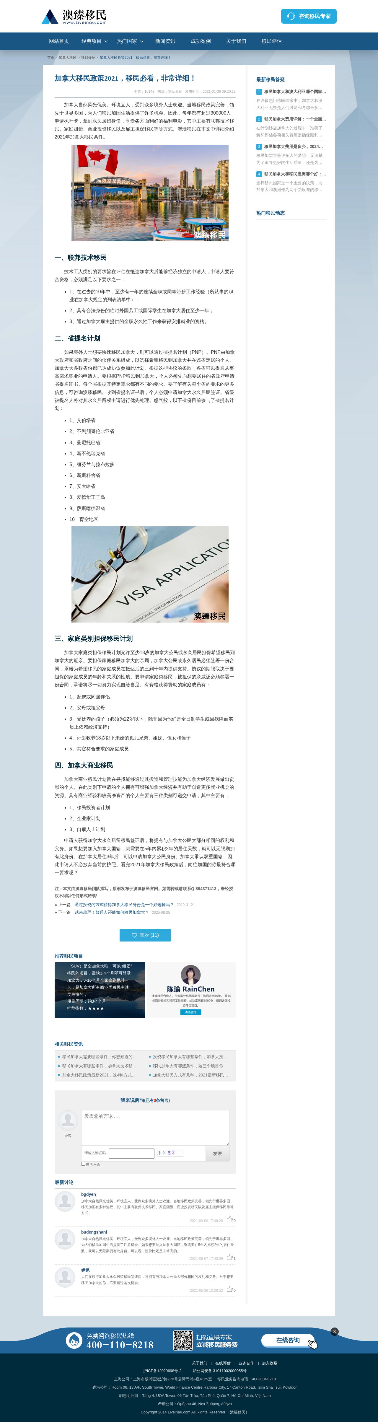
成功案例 (201, 41)
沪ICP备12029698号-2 (162, 1371)
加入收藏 (269, 1363)
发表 (217, 1153)
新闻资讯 (165, 41)
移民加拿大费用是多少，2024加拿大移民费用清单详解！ (316, 146)
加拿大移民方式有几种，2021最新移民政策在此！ (192, 1075)
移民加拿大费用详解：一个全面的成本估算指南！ (309, 119)
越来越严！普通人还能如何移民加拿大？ (112, 912)
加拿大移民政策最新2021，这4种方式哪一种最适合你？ (101, 1075)
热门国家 (127, 41)
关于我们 (236, 41)
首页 (50, 58)
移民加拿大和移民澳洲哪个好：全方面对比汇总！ (309, 174)
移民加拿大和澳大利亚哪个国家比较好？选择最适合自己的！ (320, 91)
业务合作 (246, 1363)
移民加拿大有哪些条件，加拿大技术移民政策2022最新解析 (101, 1065)
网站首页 (59, 41)
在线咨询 (288, 1340)
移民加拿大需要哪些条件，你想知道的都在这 (101, 1056)
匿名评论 (93, 1164)
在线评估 (223, 1363)
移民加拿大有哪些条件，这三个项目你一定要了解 (192, 1065)
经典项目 (92, 41)
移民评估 (272, 41)
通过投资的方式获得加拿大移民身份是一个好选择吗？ (124, 904)
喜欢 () (145, 935)
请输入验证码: (95, 1153)
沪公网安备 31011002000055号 (220, 1371)
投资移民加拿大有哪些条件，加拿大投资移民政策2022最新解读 (192, 1056)
